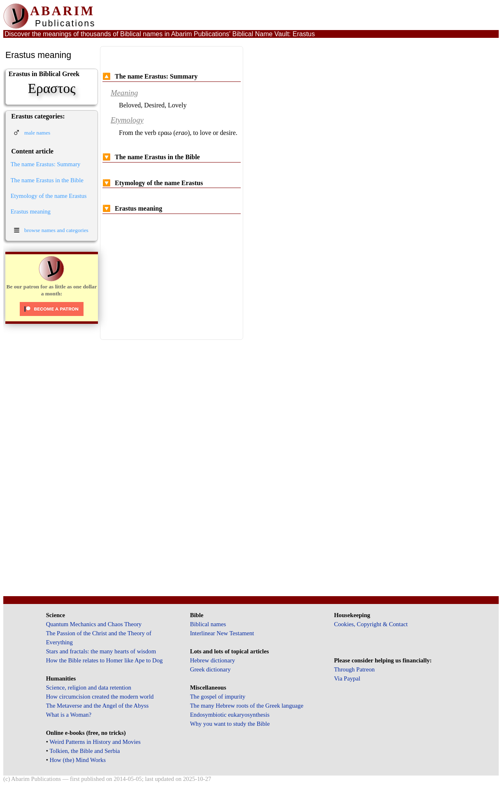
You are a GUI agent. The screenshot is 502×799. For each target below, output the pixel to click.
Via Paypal (347, 678)
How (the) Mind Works (77, 760)
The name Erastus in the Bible (47, 180)
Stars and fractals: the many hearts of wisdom (101, 651)
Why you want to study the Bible (230, 723)
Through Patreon (354, 669)
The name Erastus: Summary (46, 164)
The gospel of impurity (218, 696)
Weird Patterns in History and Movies (94, 742)
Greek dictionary (210, 669)
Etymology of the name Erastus (49, 196)
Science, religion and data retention (88, 687)
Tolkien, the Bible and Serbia (84, 751)
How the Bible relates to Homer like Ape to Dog (104, 660)
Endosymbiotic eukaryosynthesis (230, 714)
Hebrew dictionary (212, 660)
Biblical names (208, 624)
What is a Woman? (68, 714)
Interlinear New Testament (222, 633)
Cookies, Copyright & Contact (371, 624)
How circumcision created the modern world (100, 696)
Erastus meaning (31, 211)
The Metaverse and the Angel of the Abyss (97, 705)
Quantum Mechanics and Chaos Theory (94, 624)
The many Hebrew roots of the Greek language (247, 705)
